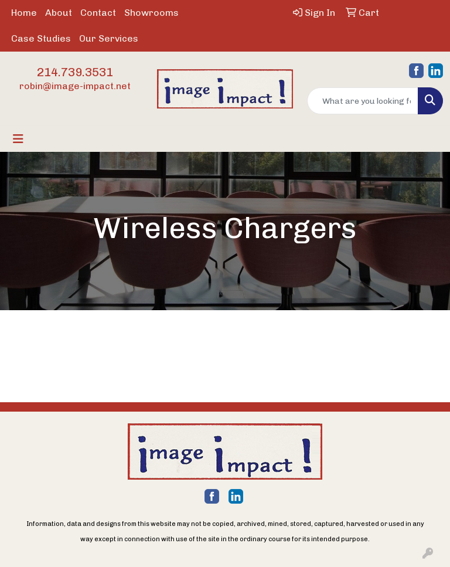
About (58, 12)
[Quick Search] (362, 100)
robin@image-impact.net (75, 85)
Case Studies (41, 38)
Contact (98, 12)
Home (24, 12)
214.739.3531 (75, 72)
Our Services (108, 38)
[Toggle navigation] (18, 139)
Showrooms (151, 12)
